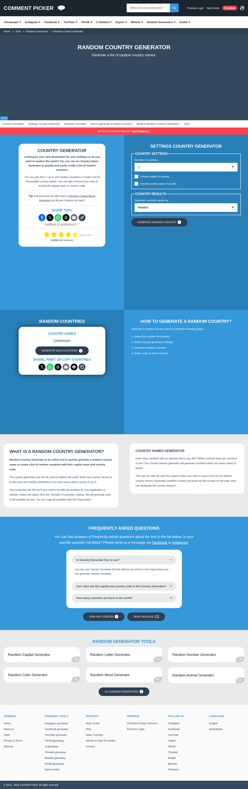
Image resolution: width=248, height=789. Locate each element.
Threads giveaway (55, 752)
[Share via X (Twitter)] (49, 217)
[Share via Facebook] (41, 217)
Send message (146, 616)
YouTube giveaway (56, 734)
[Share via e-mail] (74, 217)
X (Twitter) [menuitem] (102, 22)
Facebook (159, 542)
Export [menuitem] (120, 22)
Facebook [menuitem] (50, 22)
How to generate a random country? (111, 123)
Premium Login (195, 8)
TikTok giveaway (54, 740)
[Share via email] (65, 367)
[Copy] (82, 367)
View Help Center (103, 616)
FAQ (186, 123)
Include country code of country (158, 183)
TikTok (171, 746)
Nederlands (216, 729)
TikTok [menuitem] (85, 22)
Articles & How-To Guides (100, 740)
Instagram (180, 542)
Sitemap (8, 746)
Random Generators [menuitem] (160, 22)
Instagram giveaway (56, 723)
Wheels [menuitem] (135, 22)
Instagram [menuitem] (31, 22)
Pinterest (173, 769)
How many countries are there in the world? (104, 597)
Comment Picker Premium (142, 723)
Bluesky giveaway (55, 757)
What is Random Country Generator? (158, 123)
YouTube (173, 734)
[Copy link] (82, 217)
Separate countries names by (152, 200)
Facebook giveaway (56, 729)
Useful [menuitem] (183, 22)
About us (9, 729)
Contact (90, 746)
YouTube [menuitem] (69, 22)
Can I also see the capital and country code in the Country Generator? (121, 586)
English (213, 723)
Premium (230, 8)
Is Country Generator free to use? (98, 559)
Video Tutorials (94, 734)
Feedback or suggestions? (61, 224)
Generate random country (159, 222)
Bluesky (172, 763)
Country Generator (13, 123)
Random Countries (75, 123)
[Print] (74, 367)
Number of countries (146, 159)
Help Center (212, 8)
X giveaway (51, 746)
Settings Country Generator (44, 123)
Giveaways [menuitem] (11, 22)
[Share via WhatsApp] (49, 367)
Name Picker (52, 769)
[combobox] (148, 8)
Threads (173, 752)
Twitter (172, 740)
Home (7, 723)
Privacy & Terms (13, 740)
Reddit (172, 757)
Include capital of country (154, 176)
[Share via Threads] (65, 217)
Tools (7, 734)
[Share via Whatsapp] (58, 217)
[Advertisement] (124, 86)
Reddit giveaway (54, 763)
